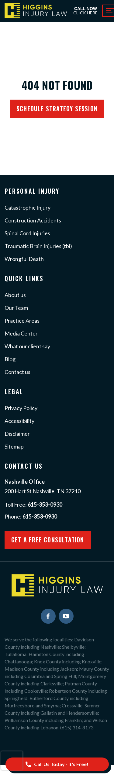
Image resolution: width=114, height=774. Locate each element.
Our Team (16, 307)
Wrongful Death (24, 258)
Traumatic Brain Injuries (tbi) (38, 246)
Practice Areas (22, 320)
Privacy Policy (21, 408)
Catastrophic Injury (27, 207)
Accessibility (19, 420)
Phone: (31, 516)
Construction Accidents (33, 220)
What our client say (27, 346)
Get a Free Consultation (47, 539)
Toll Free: (33, 504)
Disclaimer (17, 433)
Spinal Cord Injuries (27, 233)
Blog (10, 359)
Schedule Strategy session (57, 108)
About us (15, 295)
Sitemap (14, 446)
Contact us (17, 372)
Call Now (85, 10)
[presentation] (11, 760)
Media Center (21, 333)
